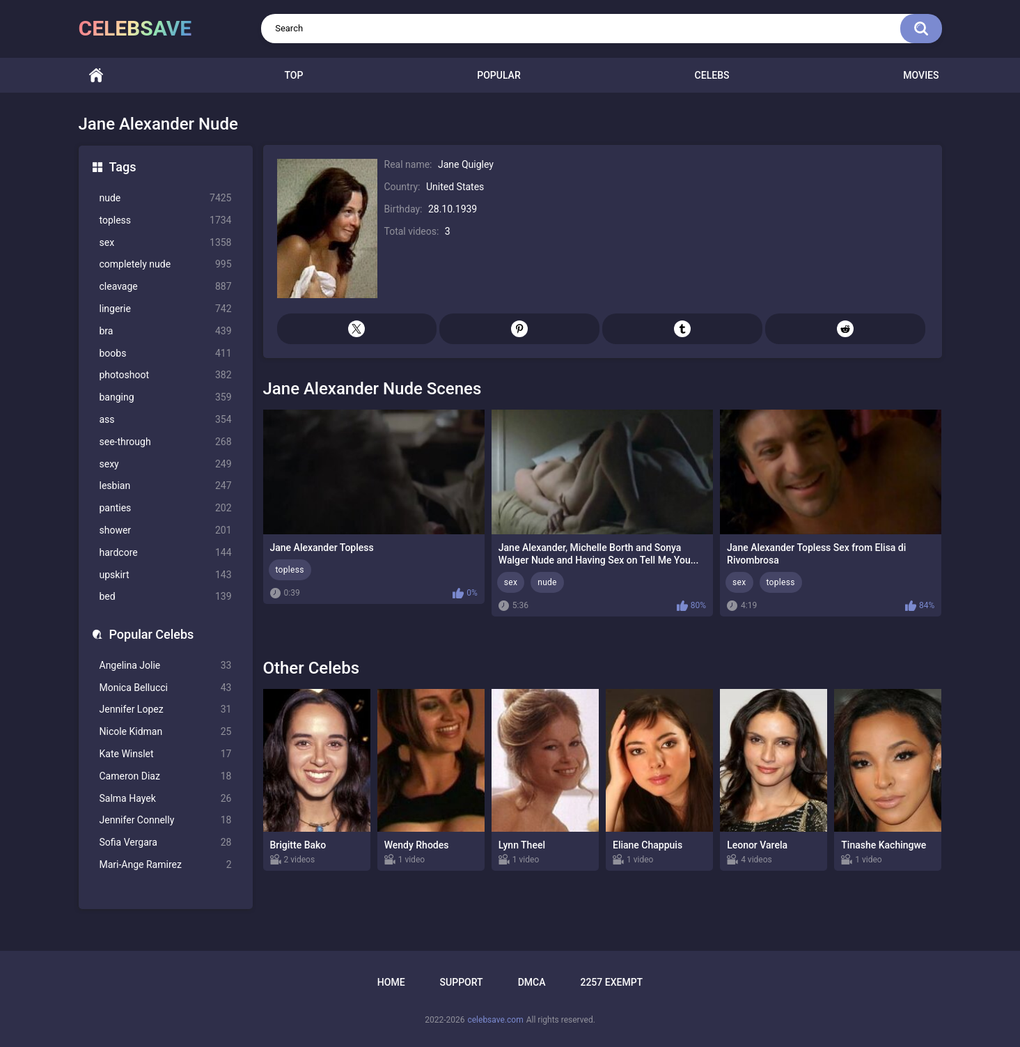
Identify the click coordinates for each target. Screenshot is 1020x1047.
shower (166, 530)
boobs (166, 353)
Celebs (712, 75)
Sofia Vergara (166, 842)
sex (166, 243)
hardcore (166, 553)
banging (166, 397)
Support (461, 982)
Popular (498, 75)
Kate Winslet (166, 754)
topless (166, 220)
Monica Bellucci (166, 688)
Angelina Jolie (166, 666)
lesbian (166, 486)
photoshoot (166, 375)
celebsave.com (495, 1020)
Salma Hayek (166, 799)
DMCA (532, 982)
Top (293, 75)
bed (166, 597)
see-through (166, 442)
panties (166, 508)
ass (166, 420)
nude (166, 198)
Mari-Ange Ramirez (166, 865)
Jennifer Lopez (166, 709)
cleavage (166, 287)
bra (166, 331)
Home (96, 75)
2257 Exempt (611, 982)
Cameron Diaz (166, 776)
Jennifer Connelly (166, 820)
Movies (921, 75)
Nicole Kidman (166, 732)
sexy (166, 464)
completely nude (166, 264)
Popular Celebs (151, 634)
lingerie (166, 309)
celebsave (135, 28)
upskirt (166, 575)
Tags (122, 167)
